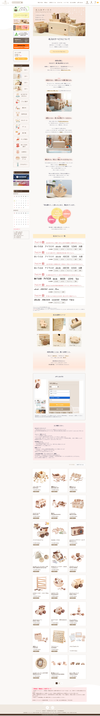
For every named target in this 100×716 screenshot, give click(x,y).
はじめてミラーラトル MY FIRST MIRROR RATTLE (40, 674)
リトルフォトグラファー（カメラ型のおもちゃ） (77, 541)
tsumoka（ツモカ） (56, 540)
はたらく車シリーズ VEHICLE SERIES (74, 674)
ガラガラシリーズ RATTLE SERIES (74, 567)
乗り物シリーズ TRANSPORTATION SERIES (58, 674)
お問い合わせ (80, 2)
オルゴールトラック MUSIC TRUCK (74, 594)
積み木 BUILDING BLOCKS (56, 514)
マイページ (91, 2)
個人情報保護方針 (61, 711)
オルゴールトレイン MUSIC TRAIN (37, 621)
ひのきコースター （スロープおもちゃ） (40, 594)
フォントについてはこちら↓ (59, 51)
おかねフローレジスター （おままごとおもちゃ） (59, 567)
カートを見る (21, 58)
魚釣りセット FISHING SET (73, 487)
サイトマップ (38, 711)
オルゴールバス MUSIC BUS (36, 514)
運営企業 (43, 711)
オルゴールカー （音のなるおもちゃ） (59, 621)
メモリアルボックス (74, 646)
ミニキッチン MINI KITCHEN (73, 514)
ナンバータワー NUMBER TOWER (74, 621)
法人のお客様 (73, 2)
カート (95, 2)
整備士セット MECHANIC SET (55, 487)
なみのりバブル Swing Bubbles (55, 594)
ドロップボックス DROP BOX (37, 487)
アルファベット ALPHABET (54, 647)
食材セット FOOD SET (35, 647)
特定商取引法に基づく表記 (51, 711)
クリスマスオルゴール (38, 540)
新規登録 (87, 2)
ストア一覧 (66, 2)
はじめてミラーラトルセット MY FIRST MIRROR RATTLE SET (40, 567)
